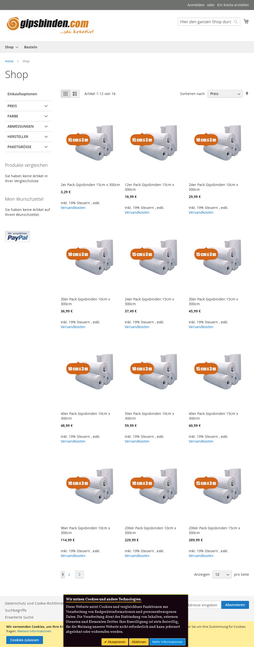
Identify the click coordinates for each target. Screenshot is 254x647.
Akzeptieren (116, 642)
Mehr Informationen (167, 642)
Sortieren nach (192, 93)
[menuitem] (10, 47)
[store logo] (50, 25)
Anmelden (196, 4)
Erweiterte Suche (19, 617)
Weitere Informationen (34, 631)
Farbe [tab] (13, 116)
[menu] (127, 47)
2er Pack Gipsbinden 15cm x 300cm (90, 184)
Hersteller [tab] (18, 136)
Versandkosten (73, 207)
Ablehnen (139, 642)
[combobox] (209, 22)
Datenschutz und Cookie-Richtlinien (35, 603)
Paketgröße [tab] (20, 146)
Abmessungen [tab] (21, 126)
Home (9, 61)
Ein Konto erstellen (233, 4)
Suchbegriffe (15, 610)
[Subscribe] (235, 605)
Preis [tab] (12, 105)
